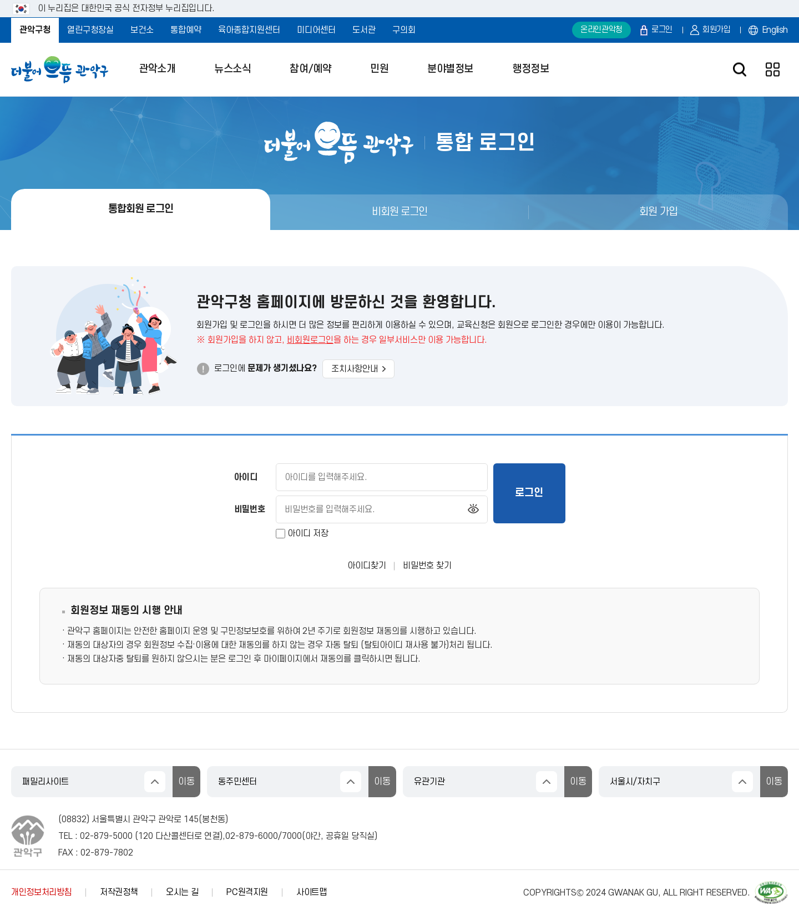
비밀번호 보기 (473, 510)
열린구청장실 (90, 30)
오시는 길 (182, 892)
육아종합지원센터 (249, 30)
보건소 (142, 30)
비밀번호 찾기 (427, 566)
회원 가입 (658, 212)
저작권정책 (119, 892)
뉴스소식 (232, 69)
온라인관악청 (601, 29)
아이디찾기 (366, 566)
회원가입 (716, 29)
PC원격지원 (247, 892)
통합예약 (185, 30)
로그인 (661, 29)
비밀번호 (249, 509)
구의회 (404, 30)
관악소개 (157, 69)
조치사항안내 (358, 369)
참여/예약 (310, 69)
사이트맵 (311, 892)
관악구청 (34, 30)
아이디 (245, 477)
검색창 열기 (739, 69)
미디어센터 (316, 30)
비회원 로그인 (400, 212)
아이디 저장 (307, 533)
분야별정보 (450, 69)
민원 (379, 69)
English (775, 30)
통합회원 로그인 (140, 209)
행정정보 (530, 69)
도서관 (364, 30)
